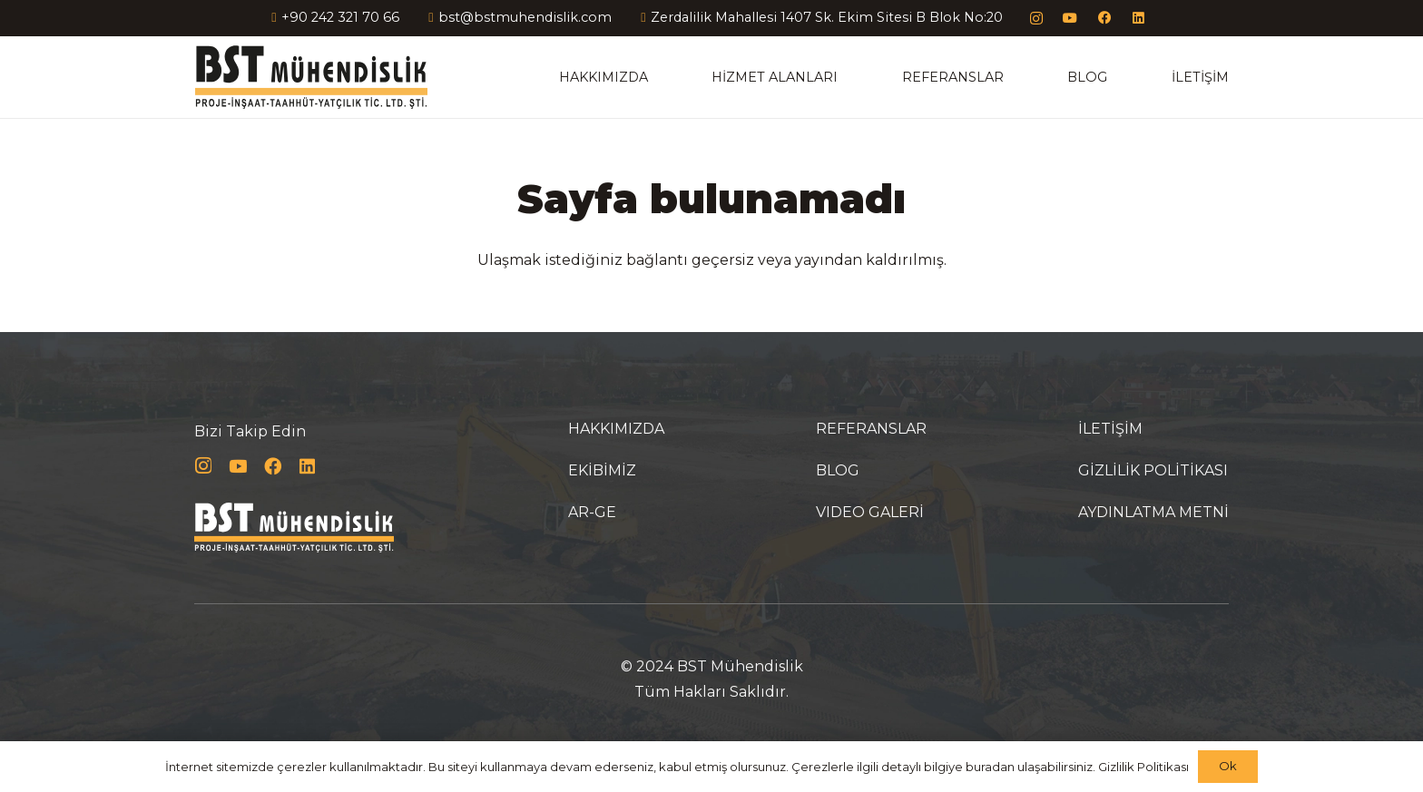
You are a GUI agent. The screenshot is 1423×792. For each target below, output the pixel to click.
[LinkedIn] (1138, 18)
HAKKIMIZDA (616, 428)
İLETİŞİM (1110, 428)
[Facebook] (1105, 18)
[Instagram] (1037, 18)
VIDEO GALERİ (870, 512)
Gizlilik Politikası (1143, 766)
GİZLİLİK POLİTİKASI (1153, 470)
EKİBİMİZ (602, 470)
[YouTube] (1070, 18)
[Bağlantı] (310, 77)
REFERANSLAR (871, 428)
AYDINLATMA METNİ (1153, 512)
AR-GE (592, 512)
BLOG (837, 470)
